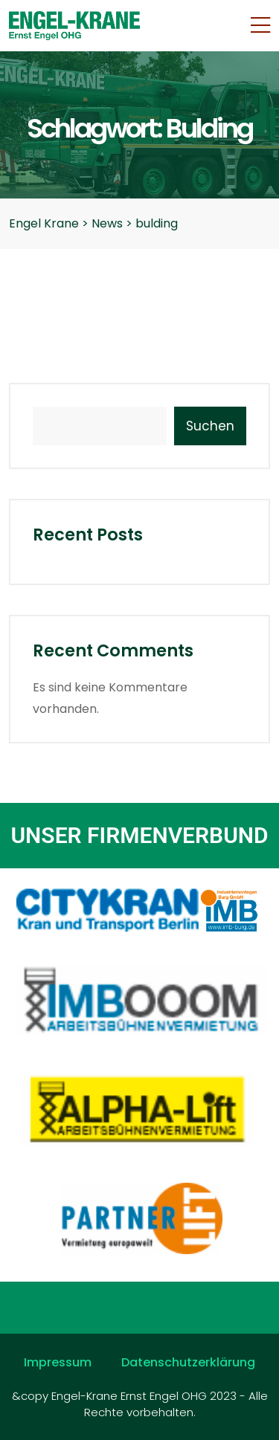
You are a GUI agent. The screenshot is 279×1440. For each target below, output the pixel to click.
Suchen (210, 426)
